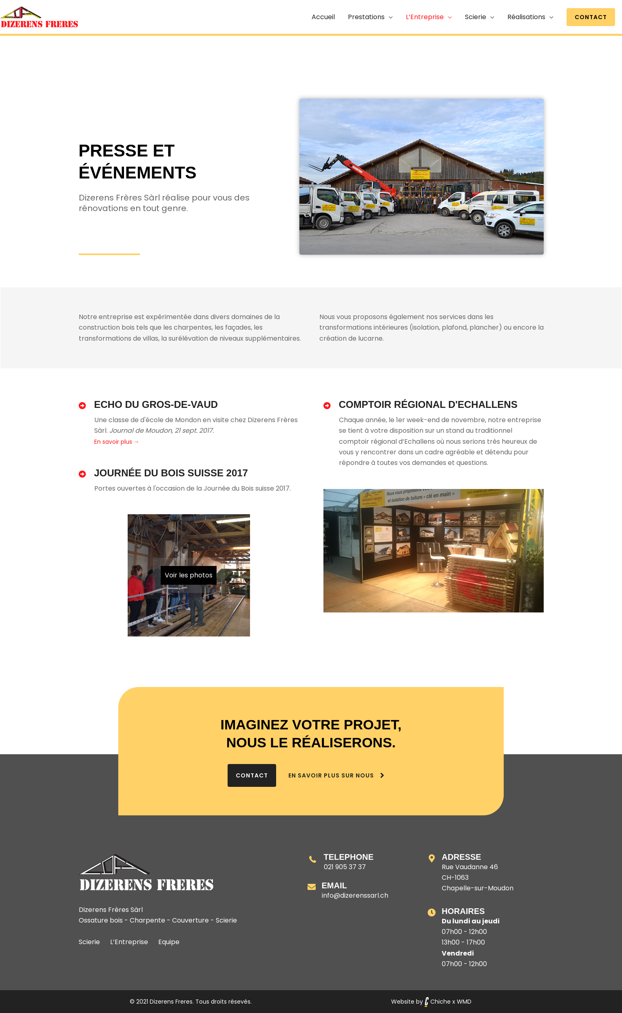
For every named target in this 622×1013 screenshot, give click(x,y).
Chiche (438, 1002)
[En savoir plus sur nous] (337, 775)
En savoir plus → (116, 442)
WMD (464, 1002)
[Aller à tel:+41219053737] (360, 862)
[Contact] (252, 775)
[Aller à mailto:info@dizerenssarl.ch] (360, 891)
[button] (591, 17)
